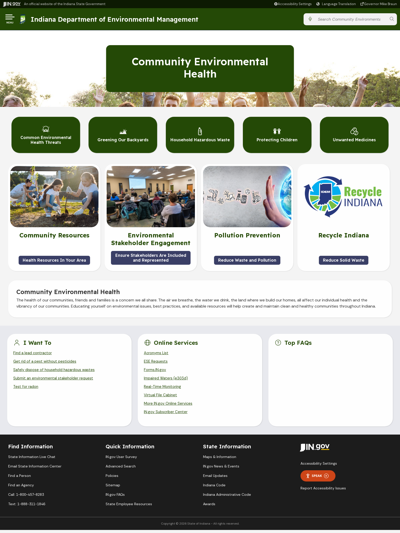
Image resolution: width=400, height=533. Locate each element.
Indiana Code (214, 488)
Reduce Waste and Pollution (247, 258)
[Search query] (350, 20)
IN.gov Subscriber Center (166, 414)
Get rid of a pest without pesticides (46, 361)
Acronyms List (157, 352)
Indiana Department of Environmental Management (115, 20)
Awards (209, 507)
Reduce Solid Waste (343, 258)
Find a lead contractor (34, 352)
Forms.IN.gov (155, 370)
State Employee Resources (129, 507)
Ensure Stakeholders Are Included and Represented (150, 256)
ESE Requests (156, 361)
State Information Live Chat (31, 460)
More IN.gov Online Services (169, 406)
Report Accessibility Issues (323, 491)
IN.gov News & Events (221, 469)
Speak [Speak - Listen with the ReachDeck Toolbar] (317, 479)
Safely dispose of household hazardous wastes (57, 370)
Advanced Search (121, 469)
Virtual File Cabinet (161, 397)
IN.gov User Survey (121, 460)
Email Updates (215, 478)
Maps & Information (219, 460)
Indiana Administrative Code (227, 497)
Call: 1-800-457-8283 (26, 497)
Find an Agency (21, 488)
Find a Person (19, 478)
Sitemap (113, 488)
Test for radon (26, 388)
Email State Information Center (34, 469)
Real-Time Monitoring (163, 388)
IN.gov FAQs (115, 497)
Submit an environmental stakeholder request (55, 379)
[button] (293, 4)
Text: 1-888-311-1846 (26, 507)
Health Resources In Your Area (54, 258)
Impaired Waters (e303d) (167, 379)
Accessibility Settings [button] (319, 466)
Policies (112, 478)
